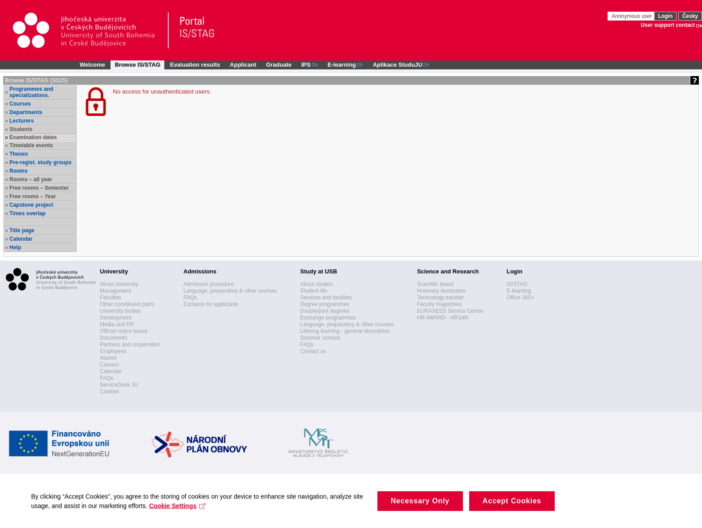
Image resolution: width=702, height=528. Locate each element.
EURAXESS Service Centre (450, 311)
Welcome (92, 64)
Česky (690, 16)
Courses (20, 104)
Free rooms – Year (32, 196)
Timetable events (31, 145)
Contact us (313, 351)
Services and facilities (326, 297)
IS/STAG (516, 284)
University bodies (120, 311)
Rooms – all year (30, 179)
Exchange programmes (328, 318)
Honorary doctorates (441, 291)
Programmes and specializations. (31, 92)
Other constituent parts (127, 304)
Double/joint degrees (325, 311)
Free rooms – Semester (39, 188)
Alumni (108, 358)
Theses (18, 154)
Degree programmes (325, 304)
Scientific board (435, 284)
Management (115, 291)
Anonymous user (632, 16)
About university (119, 284)
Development (116, 318)
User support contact (668, 25)
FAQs (106, 378)
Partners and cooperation (130, 344)
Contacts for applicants (211, 304)
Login (665, 16)
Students (20, 129)
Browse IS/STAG (137, 64)
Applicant (243, 64)
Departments (25, 112)
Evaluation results (195, 64)
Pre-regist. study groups (40, 162)
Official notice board (123, 331)
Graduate (278, 64)
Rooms (18, 171)
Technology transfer (440, 297)
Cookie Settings (178, 520)
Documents (113, 338)
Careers (109, 365)
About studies (316, 284)
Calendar (20, 239)
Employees (113, 351)
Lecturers (21, 121)
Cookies (109, 391)
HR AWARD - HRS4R (442, 318)
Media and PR (117, 324)
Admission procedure (209, 284)
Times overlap (27, 213)
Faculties (110, 297)
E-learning (518, 291)
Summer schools (320, 338)
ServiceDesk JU (119, 385)
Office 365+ (520, 297)
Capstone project (31, 205)
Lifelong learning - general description (345, 331)
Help (15, 247)
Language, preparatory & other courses (230, 291)
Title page (21, 230)
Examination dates (33, 137)
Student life (313, 291)
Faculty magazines (439, 304)
